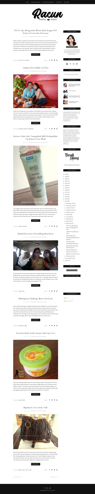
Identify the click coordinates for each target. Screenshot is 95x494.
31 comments (43, 336)
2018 (66, 190)
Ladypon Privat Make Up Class (36, 67)
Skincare (25, 226)
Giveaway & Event (23, 128)
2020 (66, 185)
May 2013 (68, 219)
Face (20, 60)
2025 (66, 174)
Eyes (69, 133)
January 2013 (69, 258)
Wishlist (66, 143)
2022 (66, 181)
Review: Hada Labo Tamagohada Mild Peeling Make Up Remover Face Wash (36, 137)
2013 (66, 201)
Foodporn (73, 115)
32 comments (45, 36)
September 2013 (70, 210)
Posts (66, 298)
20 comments (45, 142)
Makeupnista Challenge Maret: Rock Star (35, 298)
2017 (66, 192)
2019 (66, 187)
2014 (66, 199)
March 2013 (69, 223)
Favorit (77, 133)
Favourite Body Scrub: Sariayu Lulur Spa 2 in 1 (36, 333)
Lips (74, 138)
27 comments (43, 410)
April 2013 (68, 221)
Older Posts (53, 477)
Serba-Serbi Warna (72, 90)
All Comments (68, 301)
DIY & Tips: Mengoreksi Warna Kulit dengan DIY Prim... (72, 227)
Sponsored (30, 128)
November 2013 (70, 205)
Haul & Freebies (67, 138)
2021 (66, 183)
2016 (66, 194)
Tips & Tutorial (25, 60)
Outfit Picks (67, 117)
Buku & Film (66, 115)
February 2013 (69, 256)
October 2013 (69, 208)
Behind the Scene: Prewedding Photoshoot (35, 233)
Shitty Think (74, 117)
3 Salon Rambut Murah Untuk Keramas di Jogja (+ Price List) (74, 96)
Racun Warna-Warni (51, 490)
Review (20, 226)
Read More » (36, 54)
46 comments (44, 237)
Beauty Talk (67, 130)
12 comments (44, 301)
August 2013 (69, 212)
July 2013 (68, 214)
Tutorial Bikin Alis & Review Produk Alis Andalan (74, 102)
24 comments (44, 71)
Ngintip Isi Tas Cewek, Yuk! (36, 407)
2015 (66, 196)
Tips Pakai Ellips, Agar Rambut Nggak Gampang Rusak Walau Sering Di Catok (74, 85)
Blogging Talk (76, 112)
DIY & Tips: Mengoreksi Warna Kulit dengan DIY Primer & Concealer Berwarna (35, 32)
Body (20, 400)
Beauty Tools (74, 130)
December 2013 (70, 203)
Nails (77, 138)
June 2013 (68, 217)
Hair (75, 135)
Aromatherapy (67, 112)
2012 (66, 260)
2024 (66, 176)
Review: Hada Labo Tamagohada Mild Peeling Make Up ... (72, 237)
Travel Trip (21, 291)
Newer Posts (18, 477)
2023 (66, 179)
